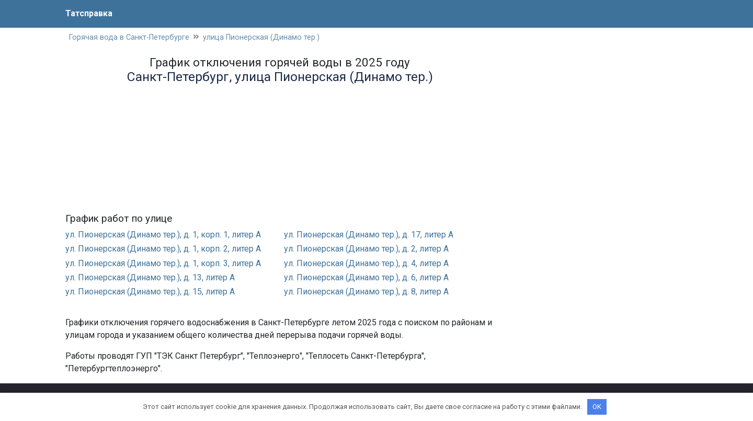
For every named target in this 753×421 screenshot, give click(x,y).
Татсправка (88, 13)
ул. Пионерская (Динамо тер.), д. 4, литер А (366, 263)
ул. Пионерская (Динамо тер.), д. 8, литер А (366, 292)
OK (596, 407)
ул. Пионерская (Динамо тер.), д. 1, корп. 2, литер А (163, 249)
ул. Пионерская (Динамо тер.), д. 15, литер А (150, 292)
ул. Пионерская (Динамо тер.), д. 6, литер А (366, 277)
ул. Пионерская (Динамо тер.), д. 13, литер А (150, 277)
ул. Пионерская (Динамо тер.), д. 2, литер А (366, 249)
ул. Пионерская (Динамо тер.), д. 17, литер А (368, 235)
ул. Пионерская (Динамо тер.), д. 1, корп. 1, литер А (163, 235)
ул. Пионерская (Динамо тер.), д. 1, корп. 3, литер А (163, 263)
